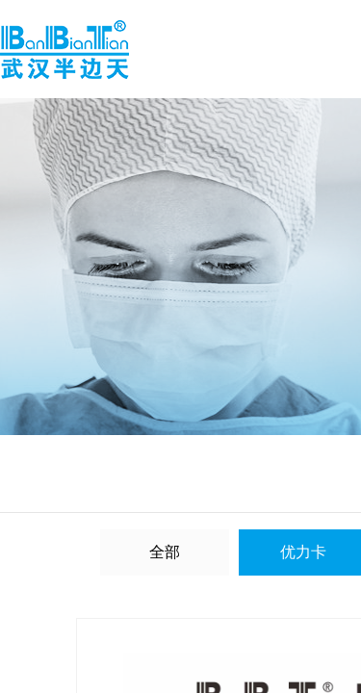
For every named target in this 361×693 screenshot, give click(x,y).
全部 (164, 552)
